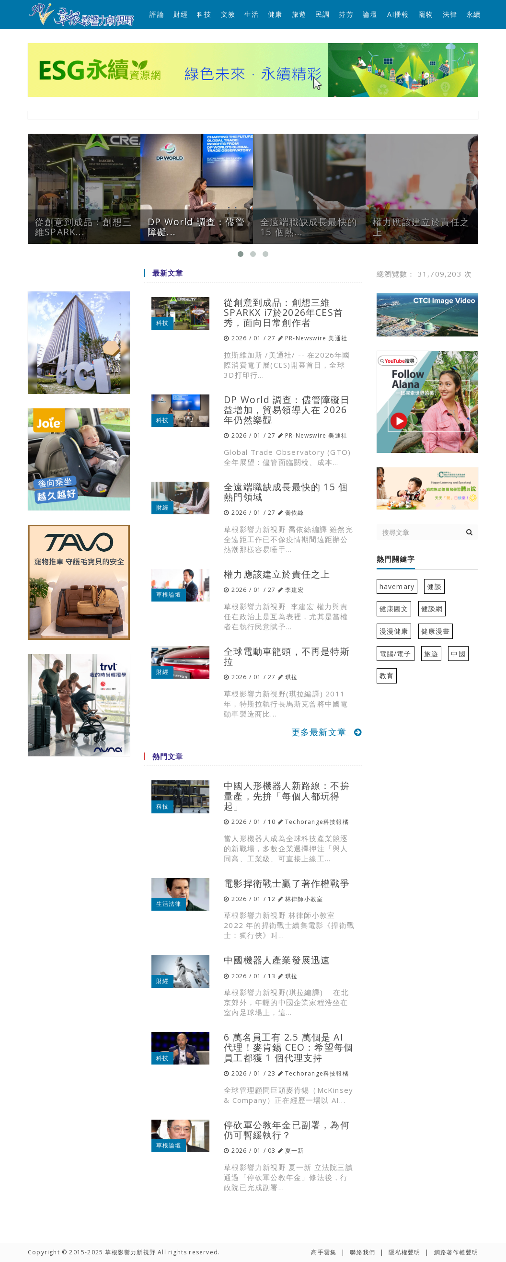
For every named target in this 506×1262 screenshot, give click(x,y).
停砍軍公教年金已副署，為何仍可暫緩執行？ (287, 1129)
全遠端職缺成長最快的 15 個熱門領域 (286, 491)
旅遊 (299, 14)
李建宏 (294, 590)
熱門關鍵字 (396, 559)
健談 (434, 586)
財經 (180, 14)
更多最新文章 (326, 732)
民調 (322, 14)
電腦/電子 (396, 653)
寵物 (426, 14)
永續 (473, 14)
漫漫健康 (394, 631)
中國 (458, 653)
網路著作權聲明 (456, 1252)
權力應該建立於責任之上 (277, 573)
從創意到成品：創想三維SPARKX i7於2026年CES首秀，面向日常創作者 (283, 312)
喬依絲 (294, 513)
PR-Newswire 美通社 (316, 338)
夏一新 (294, 1150)
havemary (397, 586)
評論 (157, 14)
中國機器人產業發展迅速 (277, 959)
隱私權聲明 (404, 1252)
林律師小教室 (304, 899)
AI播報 (398, 14)
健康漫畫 (435, 631)
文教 (228, 14)
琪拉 (291, 677)
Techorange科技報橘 (317, 822)
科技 (204, 14)
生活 (251, 14)
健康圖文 (394, 608)
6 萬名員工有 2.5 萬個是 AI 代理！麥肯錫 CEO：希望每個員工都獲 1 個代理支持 (288, 1047)
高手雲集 (323, 1252)
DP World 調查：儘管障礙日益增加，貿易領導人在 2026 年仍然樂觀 (287, 409)
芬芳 (346, 14)
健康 (275, 14)
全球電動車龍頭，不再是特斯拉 (287, 656)
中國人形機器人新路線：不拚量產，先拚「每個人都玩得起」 (287, 795)
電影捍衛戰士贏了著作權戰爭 (287, 883)
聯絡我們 (362, 1252)
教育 (387, 675)
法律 (450, 14)
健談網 (432, 608)
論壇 (370, 14)
